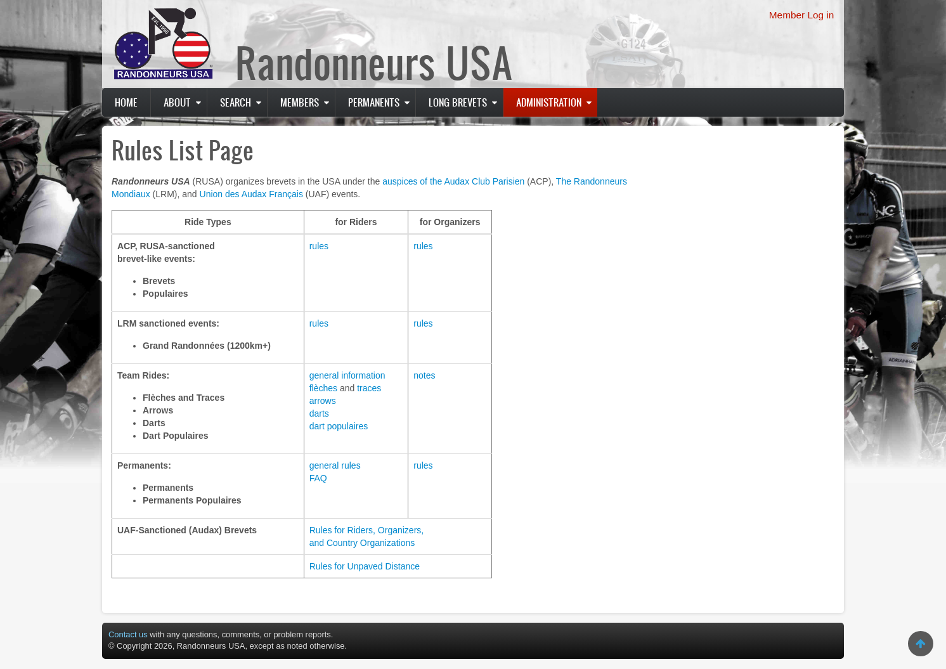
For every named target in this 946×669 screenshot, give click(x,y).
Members (299, 102)
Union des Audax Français (251, 194)
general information (347, 375)
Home (126, 102)
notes (424, 375)
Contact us (128, 634)
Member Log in (801, 15)
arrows (322, 401)
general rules (335, 465)
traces (369, 388)
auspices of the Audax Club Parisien (453, 181)
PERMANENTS (373, 102)
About (177, 102)
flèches (323, 388)
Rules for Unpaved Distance (364, 566)
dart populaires (338, 426)
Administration (548, 102)
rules (318, 246)
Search (235, 102)
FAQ (318, 478)
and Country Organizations (362, 543)
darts (319, 413)
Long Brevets (458, 102)
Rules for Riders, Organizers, (366, 530)
